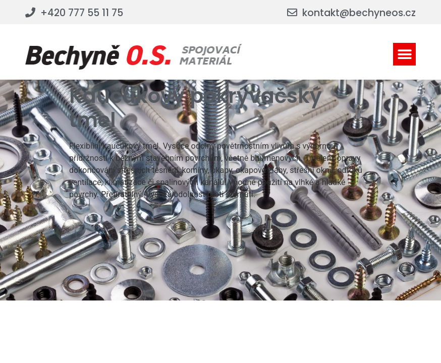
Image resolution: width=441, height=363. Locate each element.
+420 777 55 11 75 (81, 13)
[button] (404, 54)
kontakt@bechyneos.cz (359, 13)
